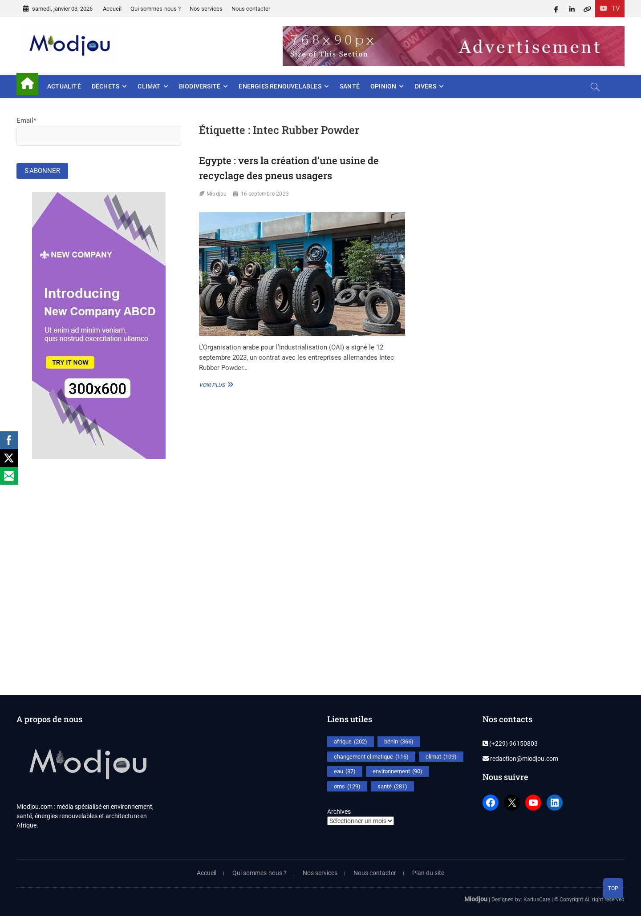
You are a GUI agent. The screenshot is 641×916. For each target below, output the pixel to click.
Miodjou (217, 194)
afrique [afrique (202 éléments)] (350, 741)
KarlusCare (536, 899)
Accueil (112, 8)
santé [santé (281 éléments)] (392, 786)
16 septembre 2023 (265, 194)
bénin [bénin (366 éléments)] (399, 741)
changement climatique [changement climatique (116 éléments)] (371, 756)
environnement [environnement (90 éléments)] (397, 771)
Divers (425, 86)
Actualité (64, 86)
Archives (339, 811)
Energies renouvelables (280, 86)
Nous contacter (250, 8)
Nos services (206, 8)
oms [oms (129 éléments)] (347, 786)
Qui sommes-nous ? (155, 8)
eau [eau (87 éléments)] (345, 771)
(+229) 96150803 (510, 743)
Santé (350, 86)
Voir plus (215, 384)
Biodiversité (199, 86)
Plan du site (428, 872)
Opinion (383, 86)
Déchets (105, 86)
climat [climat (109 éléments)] (441, 756)
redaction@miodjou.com (520, 758)
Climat (149, 86)
